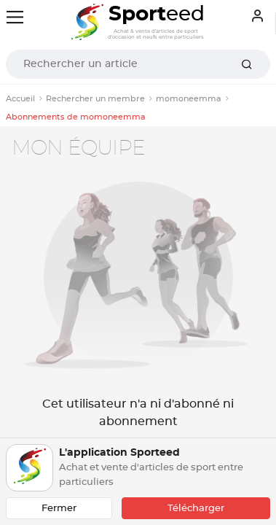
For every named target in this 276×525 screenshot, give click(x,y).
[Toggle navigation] (15, 17)
